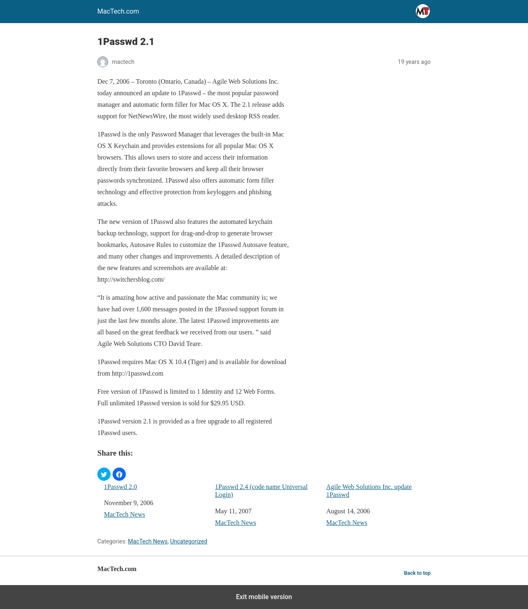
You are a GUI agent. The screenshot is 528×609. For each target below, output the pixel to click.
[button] (104, 474)
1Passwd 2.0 (120, 486)
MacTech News (124, 514)
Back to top (417, 573)
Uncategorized (188, 541)
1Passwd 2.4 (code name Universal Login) (261, 490)
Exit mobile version (264, 597)
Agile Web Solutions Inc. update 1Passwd (369, 490)
